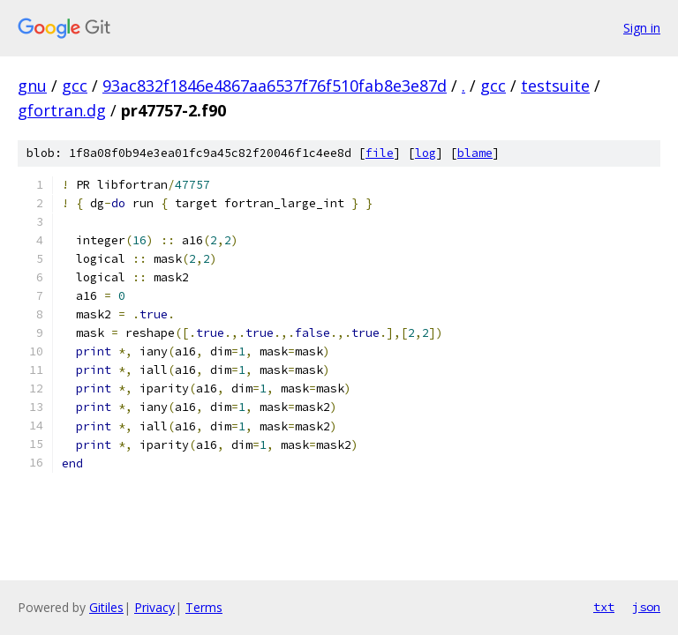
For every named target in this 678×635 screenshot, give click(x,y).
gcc (74, 85)
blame (475, 153)
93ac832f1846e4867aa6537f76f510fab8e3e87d (274, 85)
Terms (203, 607)
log (425, 153)
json (646, 607)
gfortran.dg (62, 110)
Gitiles (106, 607)
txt (603, 607)
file (379, 153)
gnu (32, 85)
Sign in (641, 27)
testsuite (555, 85)
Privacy (154, 607)
